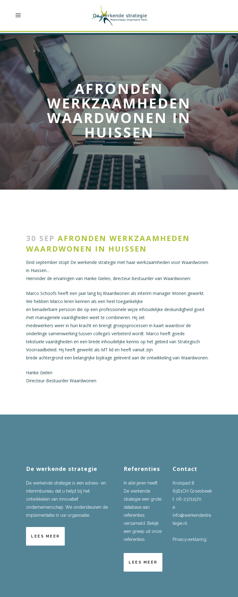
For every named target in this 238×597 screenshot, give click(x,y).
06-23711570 (188, 499)
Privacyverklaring (189, 539)
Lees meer (45, 536)
